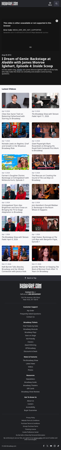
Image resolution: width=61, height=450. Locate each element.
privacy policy (38, 438)
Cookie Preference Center (30, 432)
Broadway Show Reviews (30, 392)
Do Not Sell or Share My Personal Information (30, 435)
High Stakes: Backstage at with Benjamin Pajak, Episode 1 (45, 239)
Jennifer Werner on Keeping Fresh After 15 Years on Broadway (45, 269)
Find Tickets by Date (30, 326)
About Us (30, 401)
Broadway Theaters (30, 385)
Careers (30, 404)
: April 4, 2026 (15, 238)
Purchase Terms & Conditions (30, 423)
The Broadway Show (30, 360)
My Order (30, 310)
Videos (30, 367)
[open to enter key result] (56, 3)
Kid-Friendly (30, 339)
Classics (30, 342)
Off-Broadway (30, 348)
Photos (30, 370)
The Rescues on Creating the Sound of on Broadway (44, 177)
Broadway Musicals (30, 329)
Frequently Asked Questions (30, 314)
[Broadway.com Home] (10, 3)
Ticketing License (30, 429)
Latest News (30, 363)
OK (30, 47)
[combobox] (55, 3)
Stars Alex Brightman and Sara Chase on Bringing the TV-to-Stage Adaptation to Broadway (14, 208)
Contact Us (29, 292)
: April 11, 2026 (45, 115)
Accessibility (30, 407)
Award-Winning (30, 345)
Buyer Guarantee (30, 410)
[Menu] (50, 4)
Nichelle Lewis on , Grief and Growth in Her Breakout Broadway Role (15, 145)
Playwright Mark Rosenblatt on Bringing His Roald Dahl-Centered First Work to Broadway (45, 147)
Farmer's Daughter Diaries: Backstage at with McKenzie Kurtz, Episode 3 (15, 177)
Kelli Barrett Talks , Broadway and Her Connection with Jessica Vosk (14, 269)
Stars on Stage (30, 335)
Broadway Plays (30, 332)
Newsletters (30, 379)
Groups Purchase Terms (30, 426)
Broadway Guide (30, 382)
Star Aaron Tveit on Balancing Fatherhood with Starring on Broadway (13, 116)
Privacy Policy (30, 418)
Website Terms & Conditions (30, 420)
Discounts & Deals (30, 351)
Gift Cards (30, 388)
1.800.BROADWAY (34, 294)
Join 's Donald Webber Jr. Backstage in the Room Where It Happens (45, 207)
